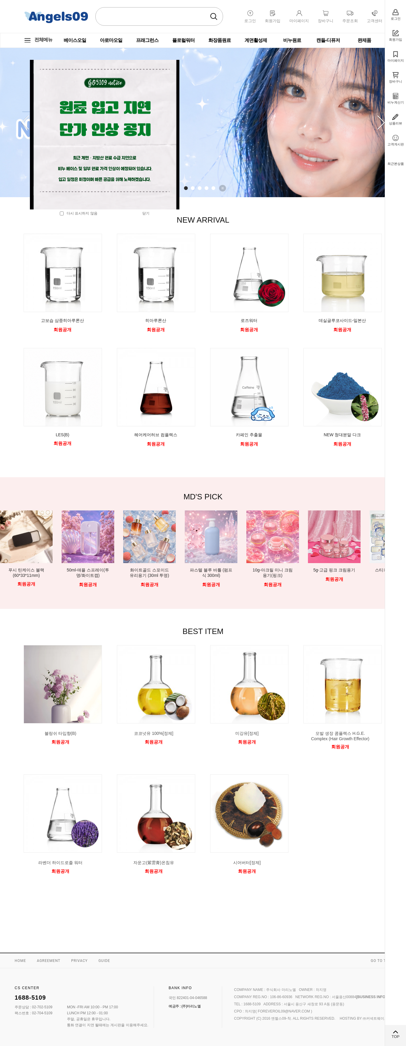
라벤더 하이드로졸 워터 (60, 862)
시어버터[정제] (247, 862)
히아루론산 (155, 320)
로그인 (396, 18)
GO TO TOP (381, 961)
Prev (25, 122)
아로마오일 (111, 40)
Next (381, 122)
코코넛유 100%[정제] (153, 733)
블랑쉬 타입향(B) (61, 733)
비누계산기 (395, 102)
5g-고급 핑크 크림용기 (334, 570)
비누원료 (292, 40)
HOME (20, 961)
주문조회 (350, 21)
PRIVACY (79, 961)
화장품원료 (219, 40)
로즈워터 (249, 320)
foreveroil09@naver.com (284, 1011)
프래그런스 (147, 40)
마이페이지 (395, 60)
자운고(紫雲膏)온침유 (153, 862)
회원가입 (395, 39)
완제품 (364, 40)
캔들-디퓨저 (328, 40)
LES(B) (62, 434)
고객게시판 (395, 144)
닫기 (145, 213)
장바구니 (395, 81)
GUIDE (104, 961)
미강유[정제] (247, 733)
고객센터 (374, 21)
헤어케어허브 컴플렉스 (155, 434)
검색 (214, 16)
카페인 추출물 (249, 434)
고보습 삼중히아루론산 (62, 320)
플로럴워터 (183, 40)
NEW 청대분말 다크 (342, 434)
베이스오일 (75, 40)
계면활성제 (256, 40)
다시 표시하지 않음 (78, 213)
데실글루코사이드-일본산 (342, 320)
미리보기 (60, 753)
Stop (223, 188)
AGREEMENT (48, 961)
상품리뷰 (395, 123)
